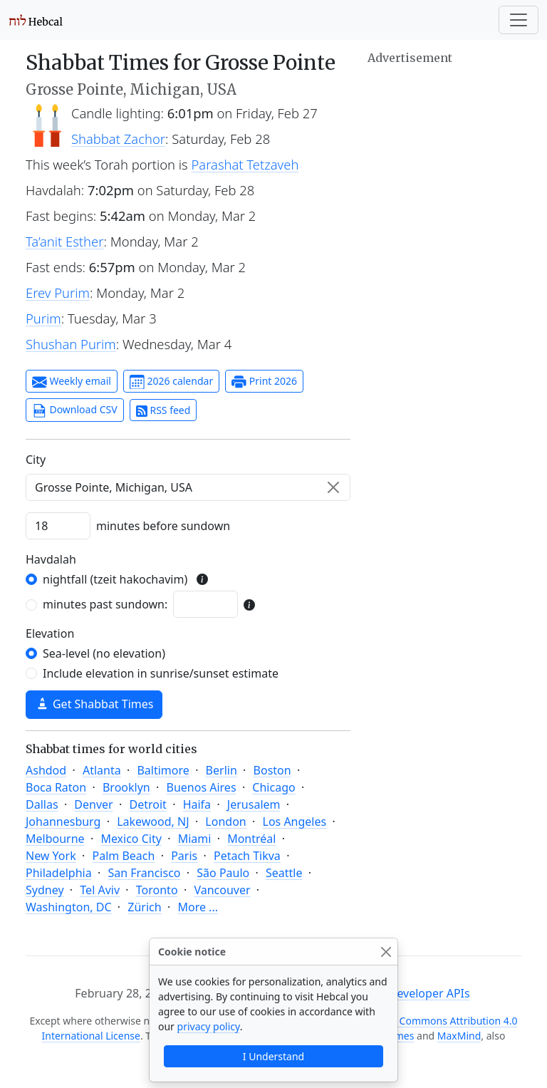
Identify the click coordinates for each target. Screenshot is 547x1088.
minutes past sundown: (105, 604)
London (225, 821)
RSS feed (163, 410)
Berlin (221, 770)
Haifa (197, 804)
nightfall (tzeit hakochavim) (115, 579)
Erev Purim (58, 292)
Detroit (147, 804)
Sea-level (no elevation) (104, 653)
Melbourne (55, 838)
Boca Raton (56, 787)
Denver (93, 804)
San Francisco (144, 873)
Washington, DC (69, 907)
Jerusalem (254, 804)
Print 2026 (264, 382)
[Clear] (333, 487)
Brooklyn (126, 787)
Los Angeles (295, 821)
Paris (184, 856)
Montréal (251, 838)
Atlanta (102, 770)
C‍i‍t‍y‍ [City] (36, 459)
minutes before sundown (163, 526)
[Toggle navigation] (518, 20)
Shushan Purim (71, 344)
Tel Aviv (100, 890)
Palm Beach (123, 856)
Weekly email (71, 382)
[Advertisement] (444, 139)
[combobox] (188, 487)
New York (51, 856)
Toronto (157, 890)
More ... (197, 907)
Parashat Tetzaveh (245, 164)
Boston (272, 770)
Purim (43, 318)
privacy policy (208, 1026)
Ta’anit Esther (64, 241)
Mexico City (131, 838)
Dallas (42, 804)
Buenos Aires (201, 787)
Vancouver (222, 890)
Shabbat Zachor (118, 138)
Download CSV (75, 410)
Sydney (45, 890)
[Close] (385, 951)
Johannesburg (63, 821)
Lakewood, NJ (153, 821)
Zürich (144, 907)
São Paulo (223, 873)
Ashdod (46, 770)
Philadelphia (59, 873)
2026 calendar (171, 382)
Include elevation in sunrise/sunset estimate (160, 673)
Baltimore (163, 770)
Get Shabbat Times (94, 704)
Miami (195, 838)
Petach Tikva (247, 856)
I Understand (273, 1056)
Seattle (284, 873)
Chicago (273, 787)
